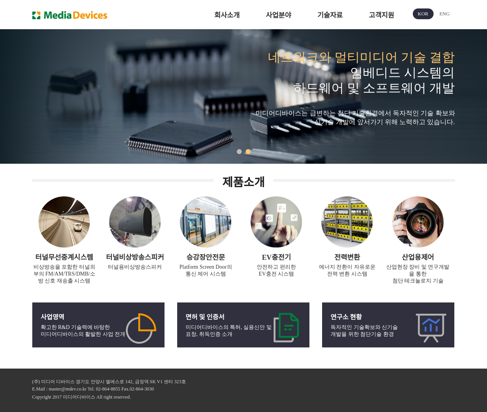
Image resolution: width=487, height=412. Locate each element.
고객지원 (381, 15)
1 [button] (239, 151)
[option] (243, 96)
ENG (444, 14)
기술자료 (329, 15)
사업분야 (278, 15)
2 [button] (248, 151)
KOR (423, 14)
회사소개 (226, 15)
